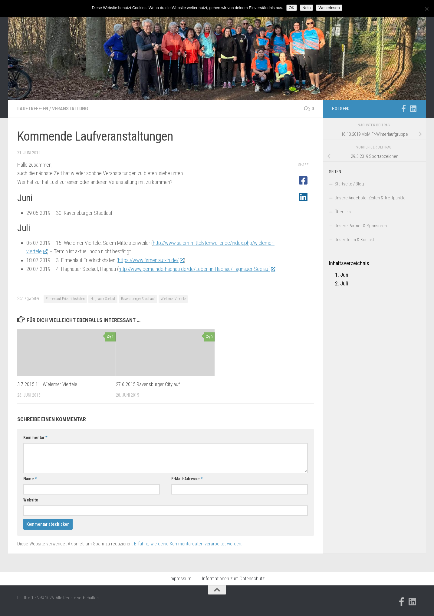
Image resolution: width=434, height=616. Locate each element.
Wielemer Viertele (173, 299)
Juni (345, 274)
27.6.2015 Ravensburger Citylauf (148, 384)
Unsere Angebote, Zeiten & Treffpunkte (370, 198)
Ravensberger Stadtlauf (138, 299)
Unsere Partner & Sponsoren (360, 225)
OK (291, 7)
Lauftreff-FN (32, 109)
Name (30, 478)
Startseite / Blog (349, 184)
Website (30, 500)
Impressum (180, 578)
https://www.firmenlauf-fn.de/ (151, 260)
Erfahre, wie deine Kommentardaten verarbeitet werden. (188, 544)
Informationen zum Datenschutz (233, 578)
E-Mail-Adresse (186, 478)
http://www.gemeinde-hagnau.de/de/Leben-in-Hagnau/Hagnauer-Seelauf (197, 269)
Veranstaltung (70, 109)
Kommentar (35, 437)
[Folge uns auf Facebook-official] (403, 108)
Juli (344, 283)
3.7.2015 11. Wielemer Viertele (47, 384)
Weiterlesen (329, 7)
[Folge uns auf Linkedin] (413, 108)
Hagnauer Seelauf (102, 299)
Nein (306, 7)
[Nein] (426, 9)
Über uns (342, 212)
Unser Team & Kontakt (354, 239)
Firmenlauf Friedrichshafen (65, 299)
